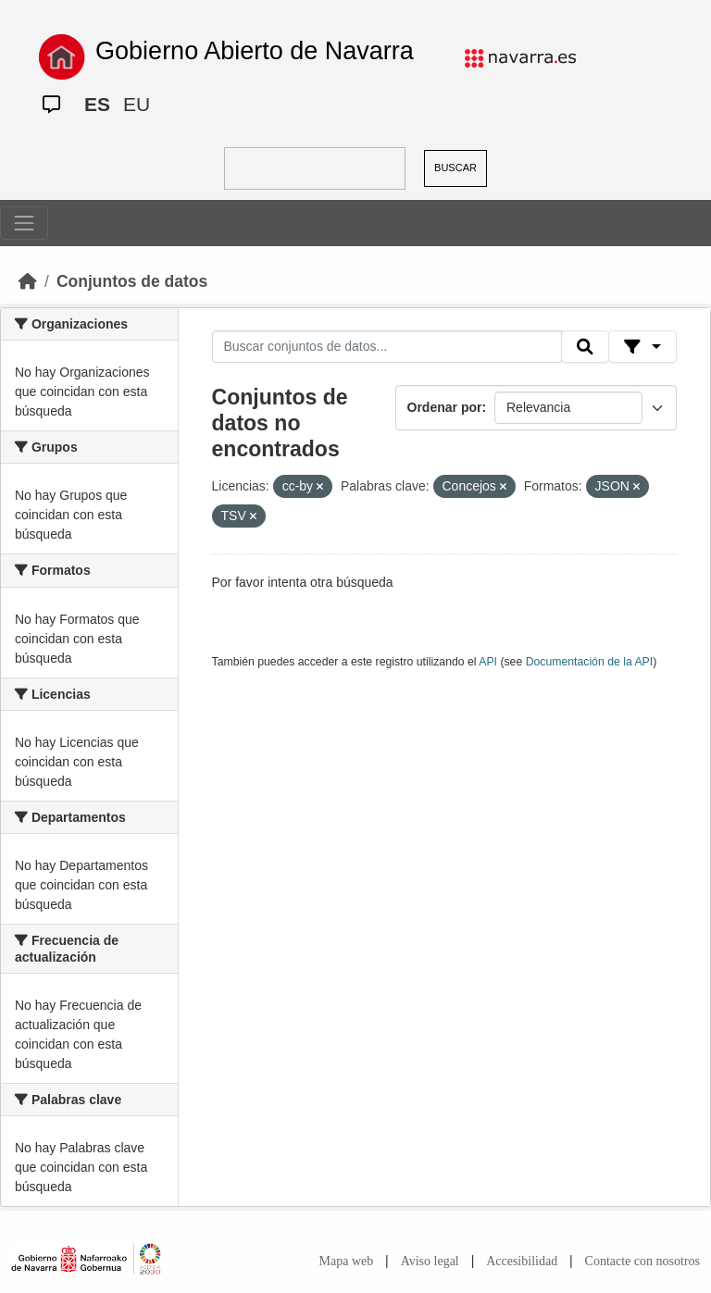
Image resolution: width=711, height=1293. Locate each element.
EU (136, 104)
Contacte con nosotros (642, 1261)
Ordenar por (444, 407)
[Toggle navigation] (24, 223)
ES (97, 104)
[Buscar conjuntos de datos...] (387, 347)
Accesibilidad (521, 1261)
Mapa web (346, 1261)
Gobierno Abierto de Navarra (254, 51)
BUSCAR (455, 167)
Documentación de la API (590, 661)
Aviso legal (430, 1261)
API (488, 661)
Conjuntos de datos (131, 281)
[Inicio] (28, 281)
